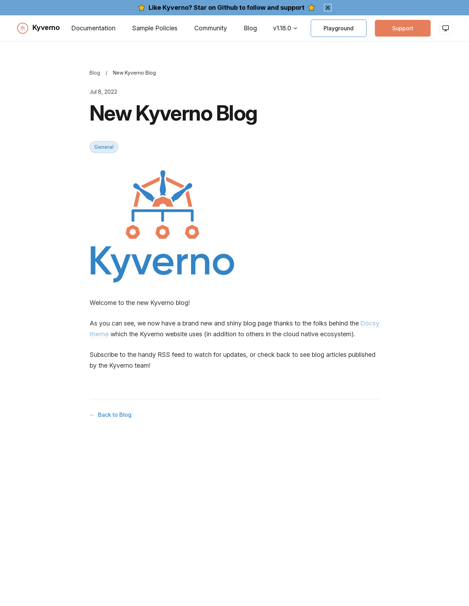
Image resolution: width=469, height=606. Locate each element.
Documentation (93, 28)
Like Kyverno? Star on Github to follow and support (226, 7)
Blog (250, 28)
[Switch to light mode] (445, 28)
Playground (339, 28)
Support (402, 28)
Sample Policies (154, 28)
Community (210, 28)
